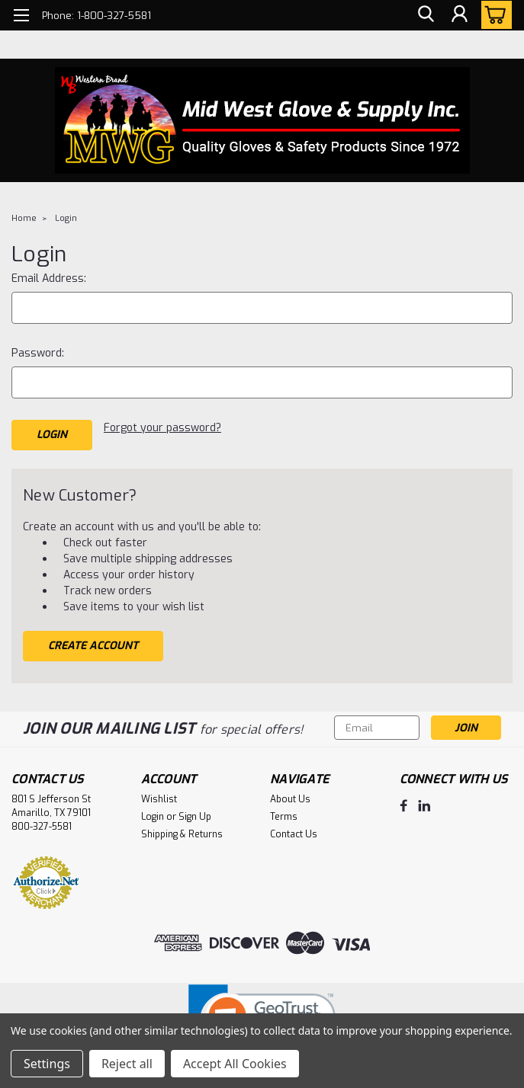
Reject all (127, 1063)
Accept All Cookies (235, 1063)
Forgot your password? (162, 428)
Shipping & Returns (182, 832)
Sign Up (194, 814)
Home (24, 218)
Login (66, 218)
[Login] (459, 15)
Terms (283, 814)
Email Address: (48, 278)
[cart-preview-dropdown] (493, 15)
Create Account (93, 643)
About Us (290, 797)
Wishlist (159, 797)
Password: (37, 353)
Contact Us (293, 832)
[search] (424, 15)
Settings (47, 1063)
